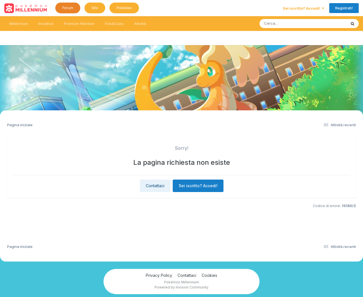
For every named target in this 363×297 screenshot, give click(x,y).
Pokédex (124, 7)
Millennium (18, 23)
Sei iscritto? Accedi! (303, 8)
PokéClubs (114, 23)
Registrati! (344, 8)
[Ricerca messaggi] (289, 23)
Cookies (209, 275)
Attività (140, 23)
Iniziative (46, 23)
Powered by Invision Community (181, 287)
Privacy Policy (159, 275)
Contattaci (155, 185)
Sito (95, 7)
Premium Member (79, 23)
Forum (67, 7)
